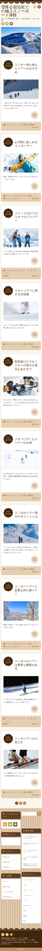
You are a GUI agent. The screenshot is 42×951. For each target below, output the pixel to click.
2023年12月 (6, 862)
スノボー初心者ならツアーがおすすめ (30, 837)
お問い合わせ (11, 24)
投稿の (6, 886)
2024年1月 (6, 857)
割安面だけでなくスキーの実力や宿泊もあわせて (30, 865)
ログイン (5, 881)
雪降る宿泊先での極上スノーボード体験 (14, 938)
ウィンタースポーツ (12, 198)
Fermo (36, 127)
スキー (8, 125)
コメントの (8, 892)
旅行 (33, 125)
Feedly (7, 24)
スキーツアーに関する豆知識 (30, 858)
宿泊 (25, 344)
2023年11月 (6, 867)
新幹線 (26, 125)
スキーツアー (27, 895)
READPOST (35, 115)
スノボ (20, 422)
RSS (2, 24)
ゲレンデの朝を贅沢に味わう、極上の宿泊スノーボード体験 (17, 940)
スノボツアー (22, 196)
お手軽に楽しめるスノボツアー (30, 844)
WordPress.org (7, 897)
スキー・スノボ (17, 125)
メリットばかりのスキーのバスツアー (30, 851)
